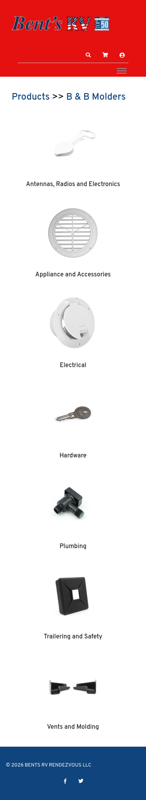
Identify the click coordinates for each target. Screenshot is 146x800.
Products (31, 97)
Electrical (73, 365)
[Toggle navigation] (121, 70)
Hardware (73, 456)
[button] (88, 55)
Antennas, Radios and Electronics (73, 184)
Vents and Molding (73, 727)
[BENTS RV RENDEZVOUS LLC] (60, 23)
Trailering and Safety (73, 637)
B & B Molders (96, 97)
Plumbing (73, 546)
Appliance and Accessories (73, 275)
